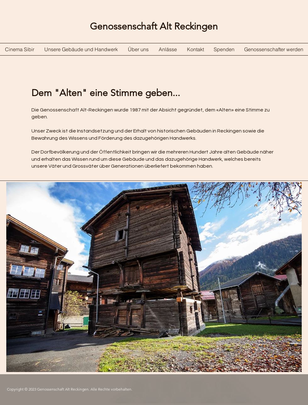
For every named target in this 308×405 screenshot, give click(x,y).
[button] (154, 277)
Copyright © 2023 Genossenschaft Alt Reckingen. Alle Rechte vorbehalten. (69, 389)
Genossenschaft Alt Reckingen (154, 26)
